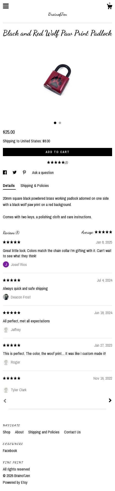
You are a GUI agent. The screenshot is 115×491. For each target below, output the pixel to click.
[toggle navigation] (6, 6)
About (20, 432)
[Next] (110, 401)
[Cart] (109, 7)
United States (31, 141)
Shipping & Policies (35, 185)
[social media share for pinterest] (24, 172)
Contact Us (72, 432)
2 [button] (60, 123)
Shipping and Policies (44, 432)
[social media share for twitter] (15, 172)
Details (9, 185)
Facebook (10, 450)
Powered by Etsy (15, 482)
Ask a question (43, 172)
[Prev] (5, 401)
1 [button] (55, 123)
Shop (7, 432)
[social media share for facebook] (5, 172)
